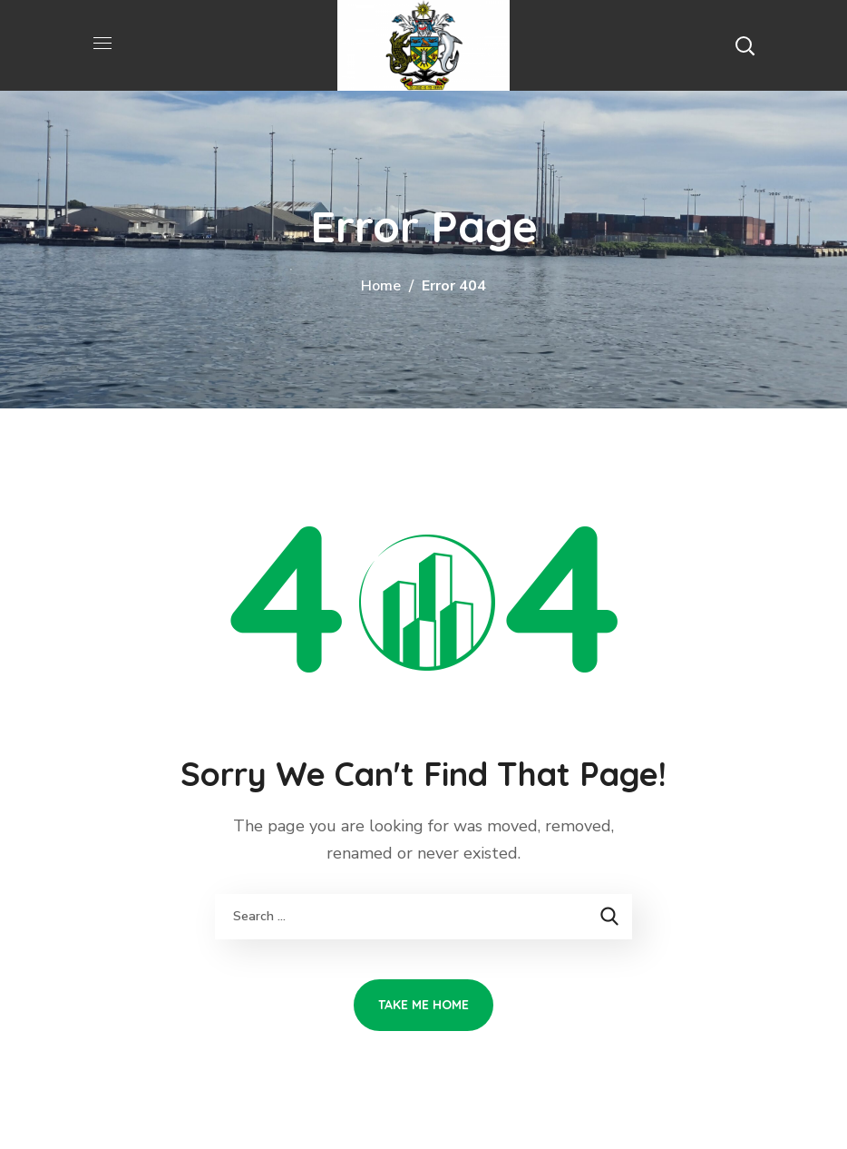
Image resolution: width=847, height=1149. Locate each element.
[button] (744, 45)
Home (381, 286)
